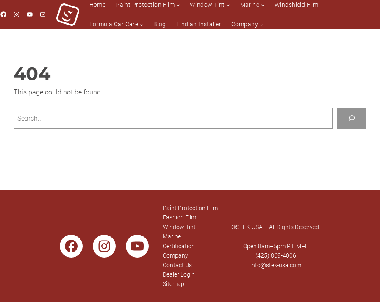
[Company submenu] (261, 24)
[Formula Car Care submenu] (141, 24)
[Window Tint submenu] (228, 4)
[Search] (351, 118)
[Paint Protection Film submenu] (178, 4)
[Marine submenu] (262, 4)
